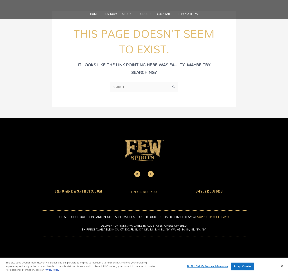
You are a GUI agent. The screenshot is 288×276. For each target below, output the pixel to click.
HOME (94, 14)
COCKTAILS (164, 14)
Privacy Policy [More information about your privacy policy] (52, 269)
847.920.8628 (209, 191)
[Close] (282, 266)
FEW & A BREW (188, 14)
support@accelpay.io (213, 217)
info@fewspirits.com (79, 191)
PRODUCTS (144, 14)
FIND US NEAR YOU (144, 192)
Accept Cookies (242, 266)
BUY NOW (110, 14)
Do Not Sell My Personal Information (207, 266)
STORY (126, 14)
